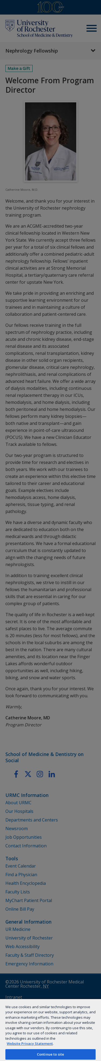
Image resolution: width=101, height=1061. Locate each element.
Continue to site (50, 1054)
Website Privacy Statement (30, 1043)
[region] (50, 1029)
